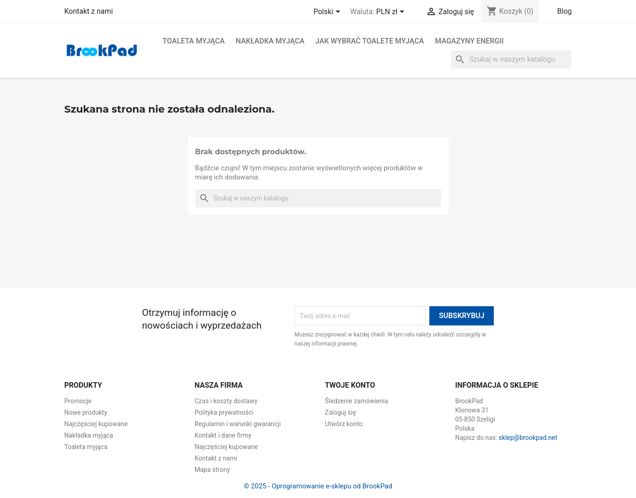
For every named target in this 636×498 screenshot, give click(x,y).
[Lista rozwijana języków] (328, 12)
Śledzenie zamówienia (356, 401)
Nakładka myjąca (269, 41)
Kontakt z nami (88, 11)
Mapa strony (212, 469)
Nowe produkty (85, 412)
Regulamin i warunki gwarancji (238, 424)
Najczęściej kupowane (96, 424)
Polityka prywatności (224, 412)
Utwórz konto (344, 424)
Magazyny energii (469, 41)
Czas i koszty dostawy (226, 401)
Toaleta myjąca (194, 41)
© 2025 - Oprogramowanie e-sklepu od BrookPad (318, 486)
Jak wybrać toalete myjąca (369, 41)
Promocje (78, 401)
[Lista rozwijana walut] (391, 12)
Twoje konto (350, 385)
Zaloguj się (340, 412)
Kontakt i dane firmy (223, 435)
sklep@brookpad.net (528, 437)
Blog (564, 11)
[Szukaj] (511, 59)
